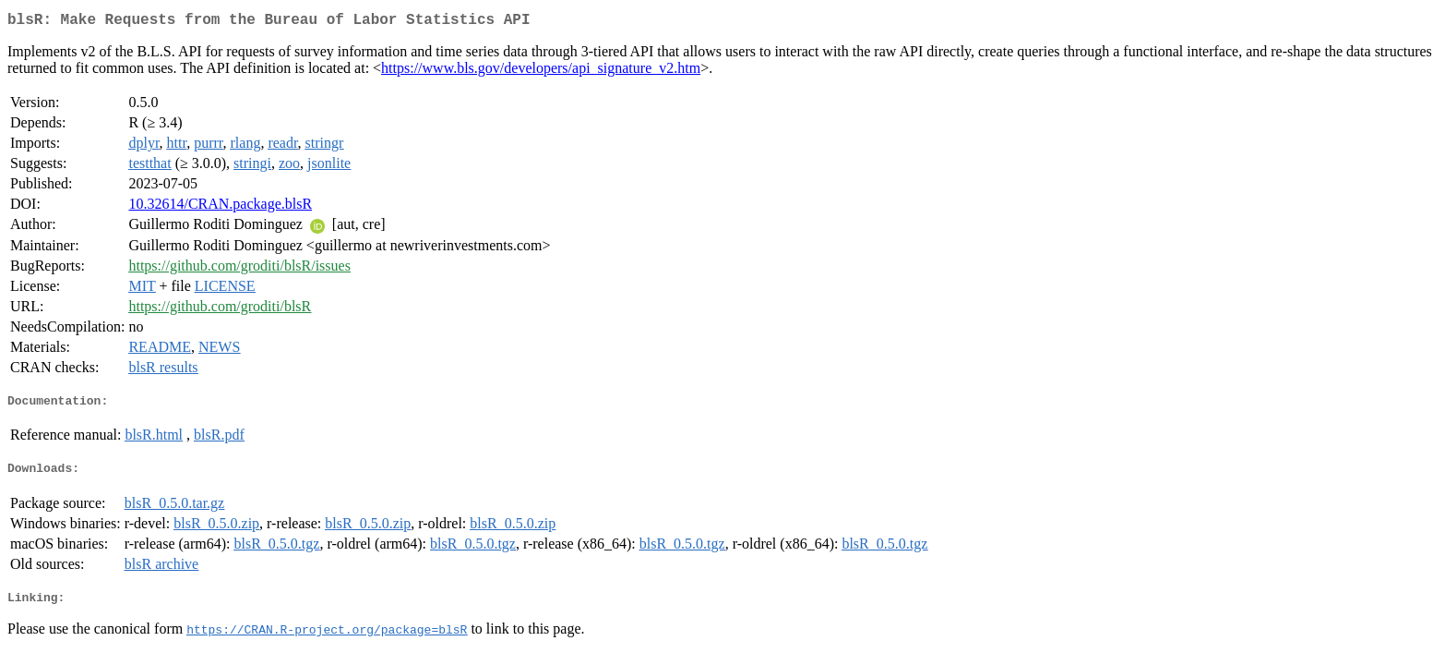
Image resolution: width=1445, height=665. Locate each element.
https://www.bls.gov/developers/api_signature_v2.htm (540, 71)
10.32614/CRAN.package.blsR (220, 207)
